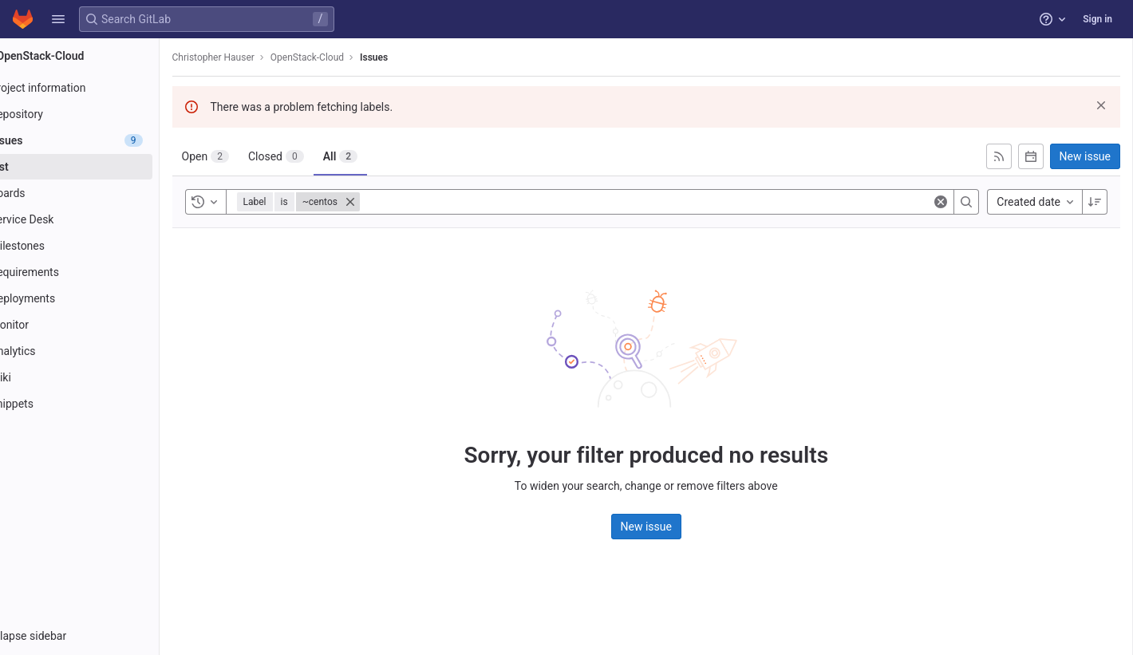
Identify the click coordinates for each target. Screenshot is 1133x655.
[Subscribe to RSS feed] (999, 156)
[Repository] (101, 114)
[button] (58, 19)
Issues (419, 57)
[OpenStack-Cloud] (102, 56)
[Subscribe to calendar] (1031, 156)
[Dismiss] (1101, 105)
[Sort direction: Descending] (1094, 202)
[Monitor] (101, 324)
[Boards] (101, 193)
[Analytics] (101, 351)
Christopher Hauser (258, 57)
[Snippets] (101, 403)
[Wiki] (101, 377)
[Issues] (101, 140)
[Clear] (940, 201)
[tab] (250, 156)
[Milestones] (101, 245)
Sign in (1097, 19)
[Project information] (101, 88)
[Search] (966, 202)
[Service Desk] (101, 219)
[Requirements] (101, 272)
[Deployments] (101, 298)
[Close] (395, 201)
